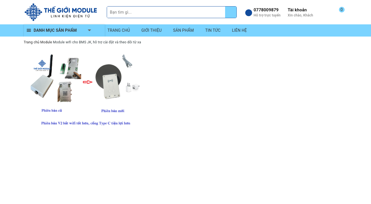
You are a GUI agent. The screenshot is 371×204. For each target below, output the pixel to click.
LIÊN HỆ (239, 30)
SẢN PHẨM (183, 30)
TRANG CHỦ (119, 30)
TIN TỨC (213, 30)
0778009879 (266, 9)
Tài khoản (297, 9)
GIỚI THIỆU (151, 30)
